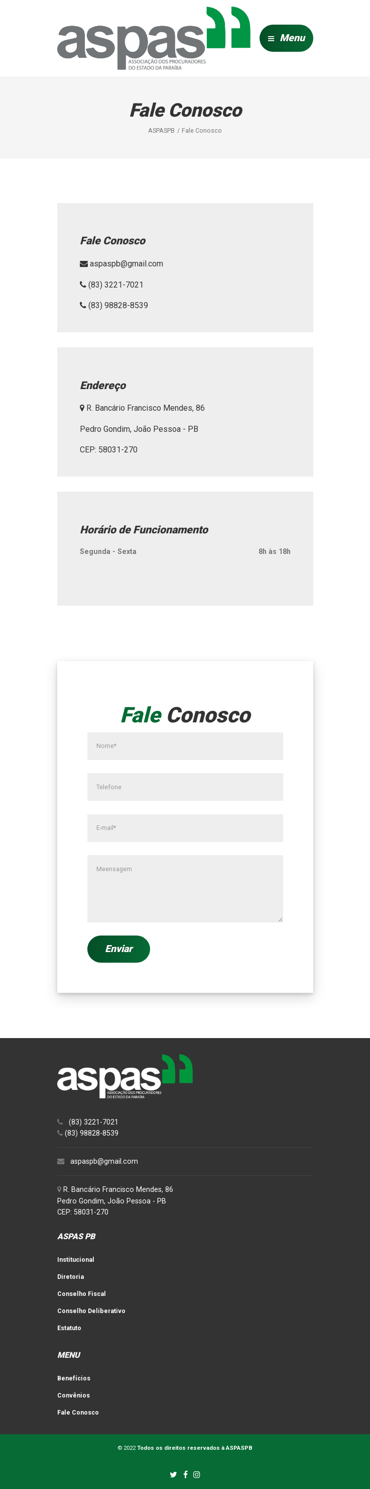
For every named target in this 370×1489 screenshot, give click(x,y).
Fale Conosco (78, 1412)
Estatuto (69, 1328)
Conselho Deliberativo (91, 1311)
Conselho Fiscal (81, 1293)
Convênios (73, 1395)
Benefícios (73, 1378)
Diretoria (70, 1276)
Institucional (75, 1259)
